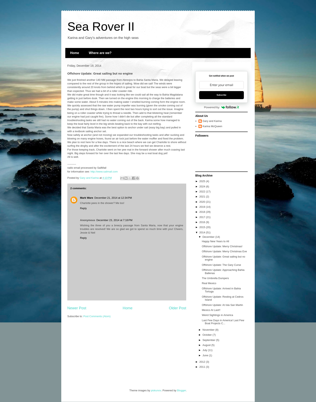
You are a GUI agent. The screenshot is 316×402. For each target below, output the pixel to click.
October (208, 334)
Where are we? (100, 53)
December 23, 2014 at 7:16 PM (114, 220)
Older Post (177, 308)
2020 (202, 201)
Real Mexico (209, 283)
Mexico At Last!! (211, 310)
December (209, 236)
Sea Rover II (101, 26)
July (205, 350)
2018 (202, 211)
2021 (202, 196)
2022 (202, 191)
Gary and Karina (212, 121)
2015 (202, 227)
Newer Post (76, 308)
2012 (202, 361)
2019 (202, 206)
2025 (202, 181)
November (209, 329)
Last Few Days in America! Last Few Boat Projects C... (223, 322)
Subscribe (221, 95)
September (209, 340)
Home (74, 53)
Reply (83, 208)
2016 (202, 222)
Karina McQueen (212, 126)
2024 (202, 186)
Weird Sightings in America (217, 315)
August (207, 345)
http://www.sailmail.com (104, 171)
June (206, 355)
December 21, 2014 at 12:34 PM (113, 197)
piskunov (156, 390)
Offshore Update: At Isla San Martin (222, 304)
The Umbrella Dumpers (215, 278)
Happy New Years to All (215, 241)
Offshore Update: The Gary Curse (221, 264)
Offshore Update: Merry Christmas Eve (224, 251)
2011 (202, 366)
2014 (202, 232)
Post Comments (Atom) (97, 316)
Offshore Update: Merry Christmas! (222, 246)
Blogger (181, 390)
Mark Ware (86, 197)
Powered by (221, 107)
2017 (202, 217)
